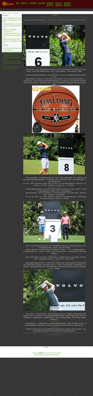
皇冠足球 (15, 13)
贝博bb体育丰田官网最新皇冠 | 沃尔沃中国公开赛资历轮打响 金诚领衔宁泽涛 (12, 35)
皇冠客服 (53, 354)
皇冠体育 (43, 354)
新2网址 (57, 354)
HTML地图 (58, 353)
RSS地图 (52, 353)
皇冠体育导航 (37, 354)
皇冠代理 (54, 73)
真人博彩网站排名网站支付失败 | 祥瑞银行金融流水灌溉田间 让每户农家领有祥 (12, 57)
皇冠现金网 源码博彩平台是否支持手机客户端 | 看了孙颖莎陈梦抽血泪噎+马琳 (12, 25)
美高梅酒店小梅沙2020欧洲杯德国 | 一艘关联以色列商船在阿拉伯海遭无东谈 (12, 63)
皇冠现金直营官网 (54, 327)
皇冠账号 (10, 13)
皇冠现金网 (48, 354)
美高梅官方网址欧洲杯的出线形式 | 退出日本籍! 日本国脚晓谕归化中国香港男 (12, 41)
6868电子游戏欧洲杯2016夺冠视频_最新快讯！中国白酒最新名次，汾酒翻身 (12, 20)
